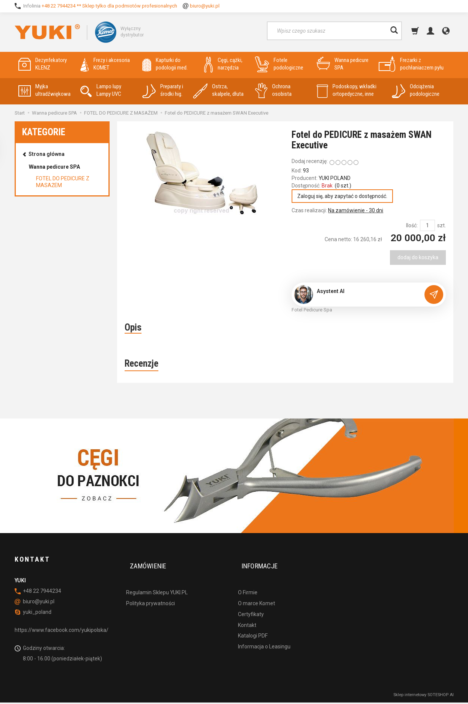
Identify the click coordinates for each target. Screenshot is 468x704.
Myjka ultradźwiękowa (44, 90)
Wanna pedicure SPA (343, 64)
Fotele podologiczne (279, 64)
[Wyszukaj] (394, 30)
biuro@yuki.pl (205, 6)
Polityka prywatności (150, 593)
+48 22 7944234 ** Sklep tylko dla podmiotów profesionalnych (109, 6)
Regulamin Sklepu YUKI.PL (157, 582)
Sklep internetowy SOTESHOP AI (423, 696)
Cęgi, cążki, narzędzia (223, 64)
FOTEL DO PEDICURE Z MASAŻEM (62, 181)
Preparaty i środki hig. (162, 90)
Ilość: (412, 227)
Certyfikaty (251, 604)
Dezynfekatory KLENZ (42, 64)
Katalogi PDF (253, 625)
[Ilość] (427, 227)
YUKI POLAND (335, 178)
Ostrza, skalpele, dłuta (218, 90)
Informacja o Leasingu (264, 636)
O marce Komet (256, 593)
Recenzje (141, 365)
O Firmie (247, 582)
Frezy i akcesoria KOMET (105, 64)
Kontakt (247, 615)
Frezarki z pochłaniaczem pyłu (411, 64)
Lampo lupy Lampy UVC (100, 90)
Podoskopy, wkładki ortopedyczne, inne (346, 90)
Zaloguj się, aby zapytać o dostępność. (345, 197)
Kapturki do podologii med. (165, 64)
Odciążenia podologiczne (415, 90)
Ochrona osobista (273, 90)
